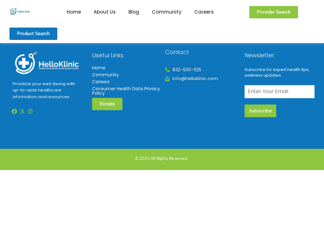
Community (167, 12)
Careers (204, 12)
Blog (133, 12)
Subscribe (260, 111)
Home (74, 12)
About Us (105, 12)
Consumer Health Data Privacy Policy (126, 91)
